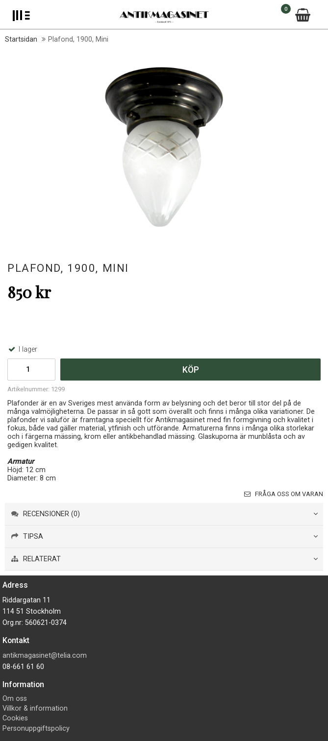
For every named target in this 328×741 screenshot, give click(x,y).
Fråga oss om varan (283, 494)
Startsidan (21, 39)
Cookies (15, 718)
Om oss (14, 698)
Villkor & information (35, 708)
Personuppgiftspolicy (36, 728)
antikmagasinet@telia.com (44, 655)
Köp (190, 370)
